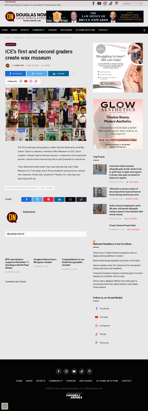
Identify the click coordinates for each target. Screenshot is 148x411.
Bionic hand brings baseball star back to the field (116, 260)
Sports (25, 30)
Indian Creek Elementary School (22, 188)
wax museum (47, 188)
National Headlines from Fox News (112, 244)
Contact (103, 30)
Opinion (52, 30)
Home (5, 30)
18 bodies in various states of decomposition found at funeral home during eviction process (124, 192)
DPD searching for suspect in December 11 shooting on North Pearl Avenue (34, 5)
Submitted (19, 65)
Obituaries (66, 30)
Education (10, 44)
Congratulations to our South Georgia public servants (73, 262)
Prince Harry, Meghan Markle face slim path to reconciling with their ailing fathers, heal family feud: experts (115, 284)
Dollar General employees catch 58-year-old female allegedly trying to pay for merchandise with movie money (126, 210)
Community (38, 30)
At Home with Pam (85, 30)
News (14, 30)
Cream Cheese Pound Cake (122, 225)
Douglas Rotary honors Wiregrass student (45, 260)
